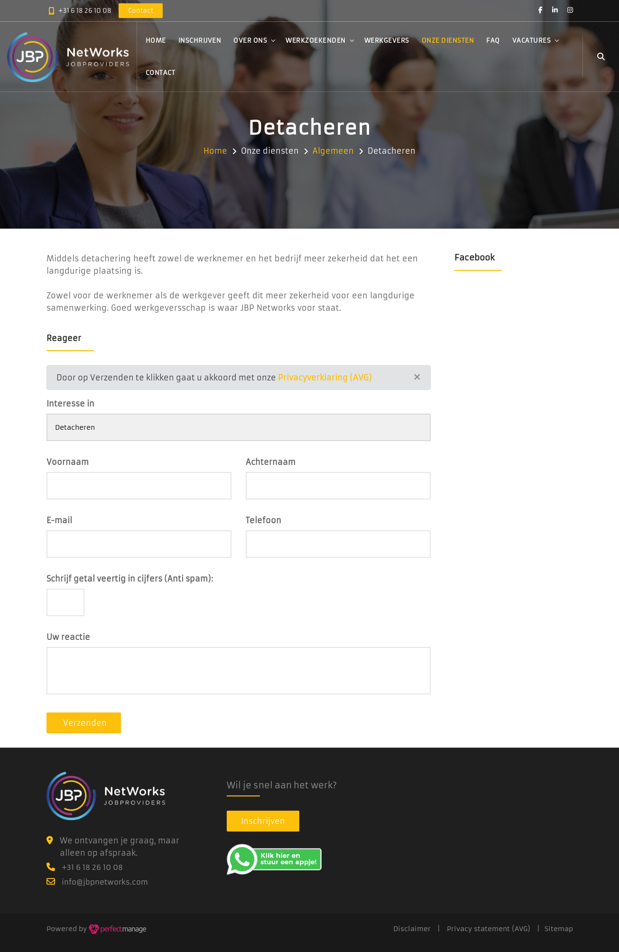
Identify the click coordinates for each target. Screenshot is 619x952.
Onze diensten (448, 41)
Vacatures (531, 41)
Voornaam (67, 462)
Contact (161, 74)
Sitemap (559, 928)
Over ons (250, 41)
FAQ (493, 41)
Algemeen (333, 151)
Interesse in (70, 403)
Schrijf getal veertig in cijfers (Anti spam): (129, 578)
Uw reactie (68, 637)
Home (156, 41)
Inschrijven (200, 41)
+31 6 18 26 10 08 (84, 11)
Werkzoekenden (316, 41)
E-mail (59, 520)
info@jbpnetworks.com (105, 882)
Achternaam (271, 462)
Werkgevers (386, 41)
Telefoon (263, 520)
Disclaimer (412, 928)
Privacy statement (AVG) (488, 928)
